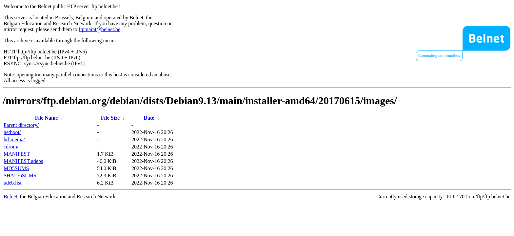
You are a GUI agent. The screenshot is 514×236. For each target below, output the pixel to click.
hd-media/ (14, 139)
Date (149, 118)
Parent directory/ (21, 125)
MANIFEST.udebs (23, 161)
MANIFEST (17, 154)
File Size (110, 118)
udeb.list (13, 183)
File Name (46, 118)
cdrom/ (11, 146)
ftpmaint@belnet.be (99, 29)
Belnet (10, 196)
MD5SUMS (16, 168)
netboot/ (12, 132)
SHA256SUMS (20, 175)
